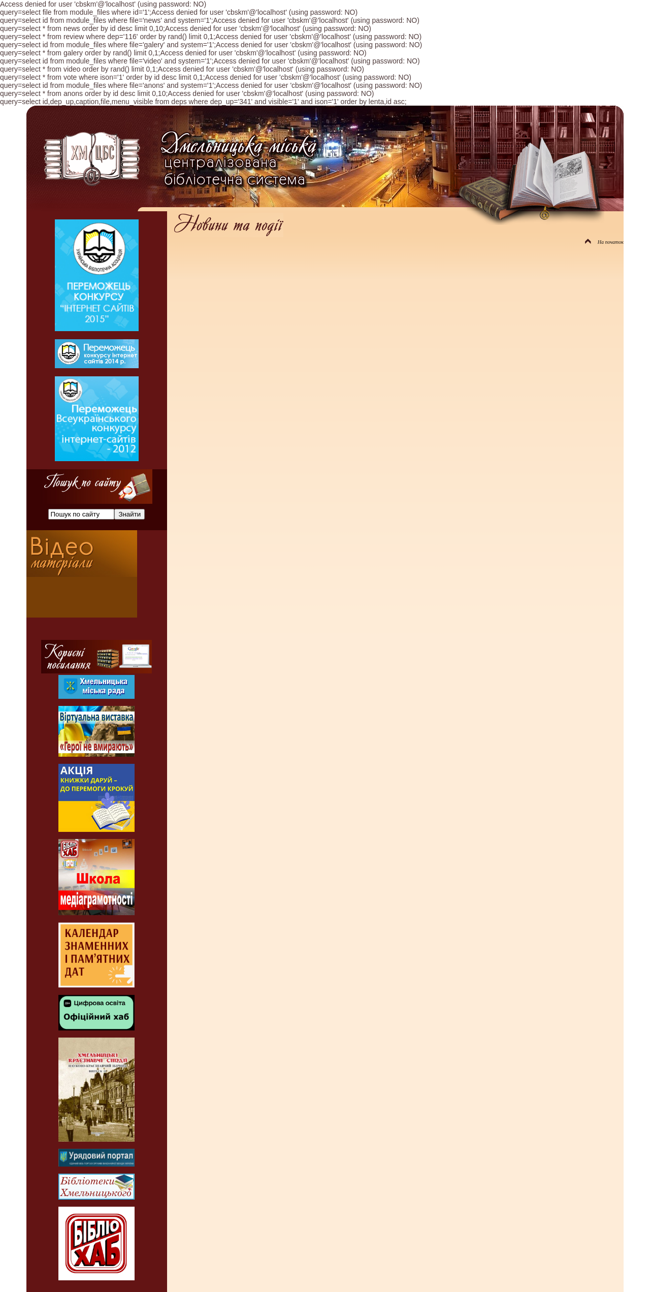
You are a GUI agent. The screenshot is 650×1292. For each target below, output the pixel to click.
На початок (604, 242)
